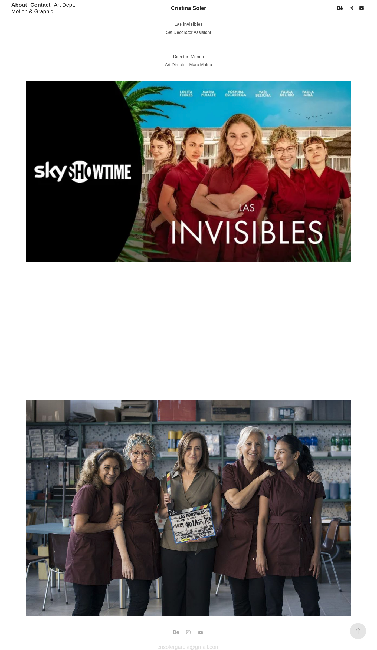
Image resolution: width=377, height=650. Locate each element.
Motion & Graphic (32, 11)
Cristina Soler (188, 8)
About (19, 5)
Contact (40, 5)
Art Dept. (64, 5)
